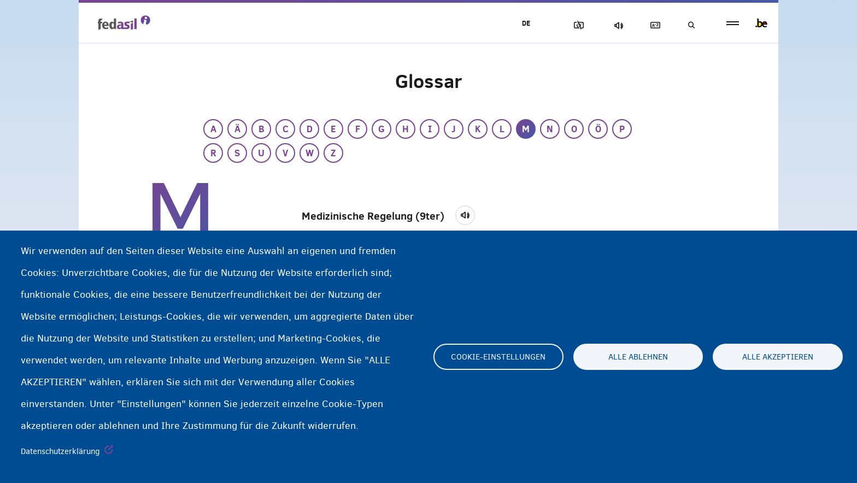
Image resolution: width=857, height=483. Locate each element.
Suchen (691, 25)
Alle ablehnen (638, 356)
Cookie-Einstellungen (498, 356)
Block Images (576, 25)
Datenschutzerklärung (60, 451)
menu (732, 23)
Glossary (653, 25)
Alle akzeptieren (777, 356)
